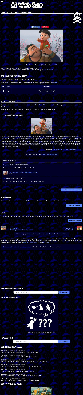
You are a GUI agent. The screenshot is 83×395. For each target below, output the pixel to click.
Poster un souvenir (74, 205)
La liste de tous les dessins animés (55, 234)
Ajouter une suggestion (48, 154)
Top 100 (54, 82)
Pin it (45, 27)
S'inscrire (64, 341)
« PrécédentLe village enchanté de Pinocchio (21, 229)
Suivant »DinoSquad (69, 229)
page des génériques (30, 242)
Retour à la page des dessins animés (28, 234)
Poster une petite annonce (72, 190)
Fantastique (49, 70)
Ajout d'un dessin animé (17, 350)
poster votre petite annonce (42, 105)
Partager (35, 27)
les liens (46, 242)
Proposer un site (75, 220)
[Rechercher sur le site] (36, 292)
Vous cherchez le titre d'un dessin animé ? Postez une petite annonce (41, 317)
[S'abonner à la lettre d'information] (35, 341)
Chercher (64, 292)
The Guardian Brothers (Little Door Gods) (67, 149)
